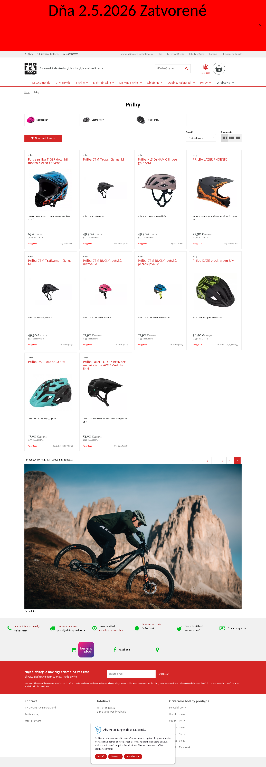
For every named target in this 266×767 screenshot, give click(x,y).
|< (193, 461)
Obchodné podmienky (232, 54)
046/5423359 (72, 54)
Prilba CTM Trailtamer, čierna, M (50, 262)
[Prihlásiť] (206, 69)
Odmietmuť (133, 756)
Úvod (30, 54)
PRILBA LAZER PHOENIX (210, 159)
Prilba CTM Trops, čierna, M (103, 159)
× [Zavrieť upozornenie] (260, 25)
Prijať (101, 756)
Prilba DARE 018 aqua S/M (46, 362)
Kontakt (213, 54)
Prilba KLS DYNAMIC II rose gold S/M (157, 161)
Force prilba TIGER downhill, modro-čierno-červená (48, 161)
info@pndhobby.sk (50, 54)
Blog (160, 54)
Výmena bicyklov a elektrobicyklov (137, 54)
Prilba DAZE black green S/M (213, 261)
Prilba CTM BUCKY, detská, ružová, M (102, 262)
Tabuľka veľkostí (196, 54)
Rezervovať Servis (175, 54)
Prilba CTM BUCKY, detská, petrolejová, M (157, 262)
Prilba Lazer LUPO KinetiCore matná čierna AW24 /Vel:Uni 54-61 (104, 365)
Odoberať (164, 674)
